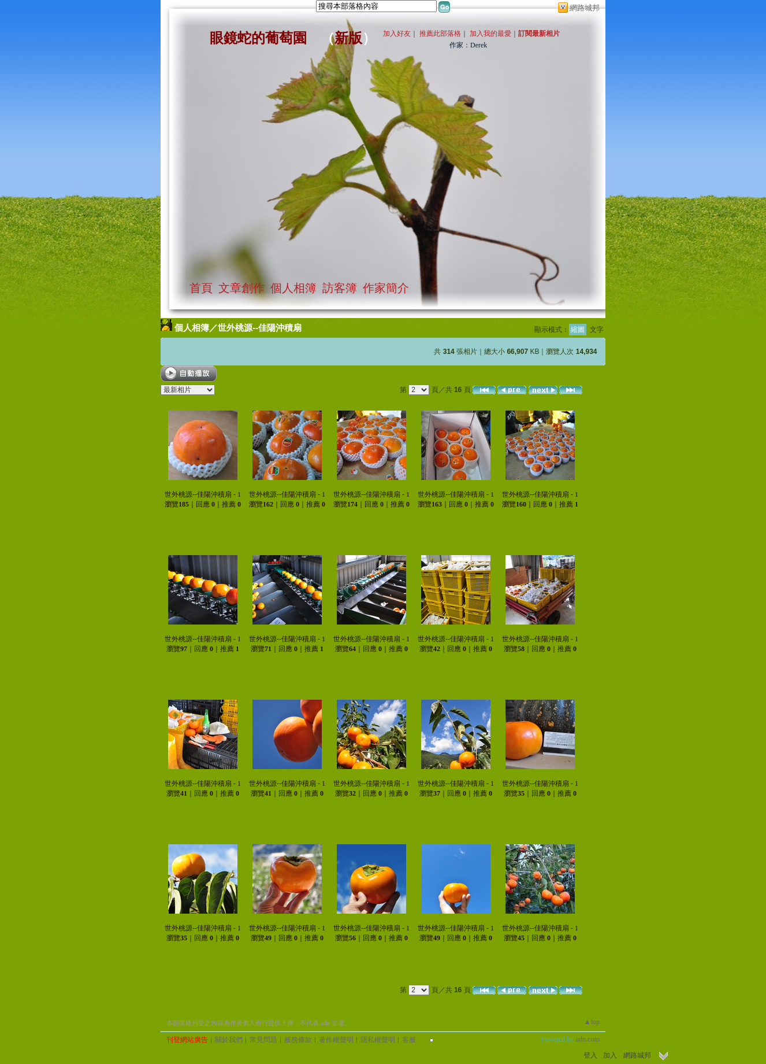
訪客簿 (339, 288)
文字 (597, 330)
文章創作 (241, 288)
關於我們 (229, 1040)
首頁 (201, 288)
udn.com (587, 1039)
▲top (592, 1022)
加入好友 (397, 33)
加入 (610, 1055)
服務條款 (298, 1040)
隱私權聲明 (377, 1040)
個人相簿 (293, 288)
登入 (590, 1055)
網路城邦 (585, 7)
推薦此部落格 (440, 33)
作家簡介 (386, 288)
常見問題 (263, 1040)
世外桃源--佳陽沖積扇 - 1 (203, 494)
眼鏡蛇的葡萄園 (258, 38)
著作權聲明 (336, 1040)
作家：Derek (468, 45)
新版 (348, 38)
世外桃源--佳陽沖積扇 (260, 327)
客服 (409, 1040)
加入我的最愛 (490, 33)
